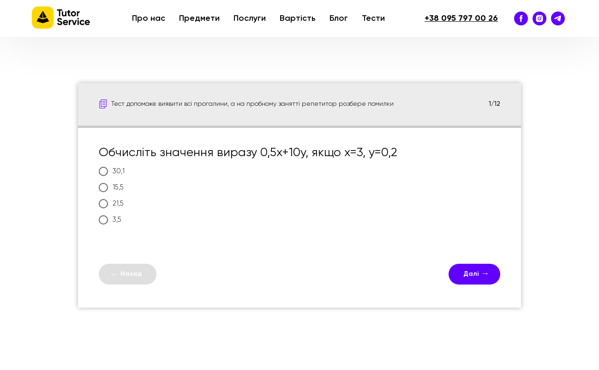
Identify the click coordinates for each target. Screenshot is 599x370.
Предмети (199, 18)
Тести (373, 18)
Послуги (250, 18)
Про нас (148, 18)
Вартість (298, 18)
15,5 (111, 187)
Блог (338, 18)
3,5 (110, 219)
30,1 (112, 171)
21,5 (111, 203)
